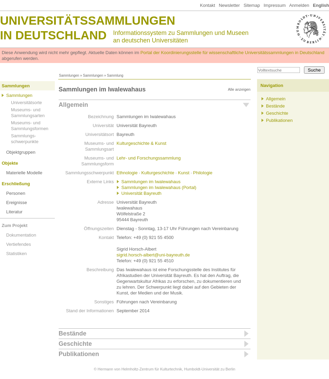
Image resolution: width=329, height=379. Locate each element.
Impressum (274, 5)
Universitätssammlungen (87, 20)
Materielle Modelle (24, 172)
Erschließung (16, 183)
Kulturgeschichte (157, 172)
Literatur (14, 211)
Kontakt (207, 5)
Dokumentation (21, 235)
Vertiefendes (18, 244)
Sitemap (252, 5)
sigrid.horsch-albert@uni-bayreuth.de (153, 254)
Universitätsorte (26, 102)
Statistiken (16, 253)
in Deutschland (53, 35)
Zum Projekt (14, 225)
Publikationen (79, 354)
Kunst (183, 172)
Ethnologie (127, 172)
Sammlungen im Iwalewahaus (151, 181)
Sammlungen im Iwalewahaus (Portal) (158, 187)
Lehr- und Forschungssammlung (149, 158)
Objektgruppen (20, 152)
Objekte (10, 163)
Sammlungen (69, 75)
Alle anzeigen (239, 89)
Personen (15, 193)
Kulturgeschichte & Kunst (141, 143)
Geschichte (75, 343)
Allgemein (73, 104)
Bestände (72, 333)
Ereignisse (16, 202)
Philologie (202, 172)
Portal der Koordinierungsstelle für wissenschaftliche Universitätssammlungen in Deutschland (233, 52)
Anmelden (299, 5)
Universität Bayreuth (141, 193)
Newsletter (229, 5)
